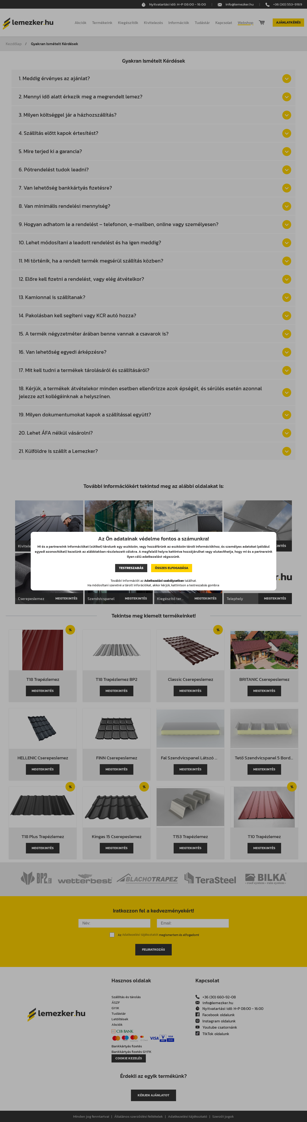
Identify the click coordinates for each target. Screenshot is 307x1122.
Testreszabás (131, 567)
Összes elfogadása (171, 567)
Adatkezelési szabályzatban (164, 580)
